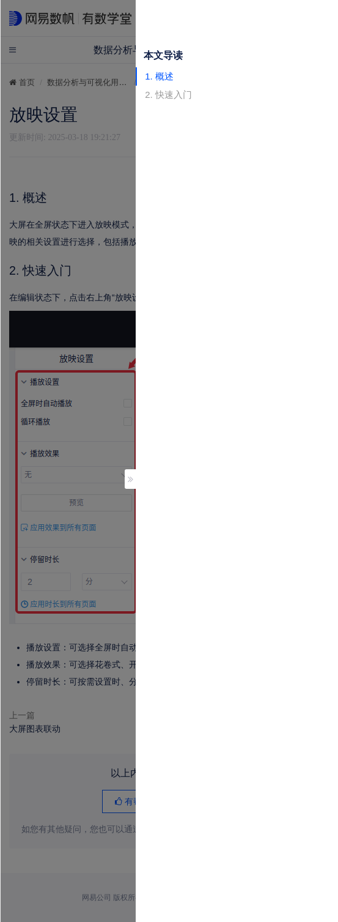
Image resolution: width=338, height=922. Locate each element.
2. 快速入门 (168, 94)
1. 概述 (159, 76)
